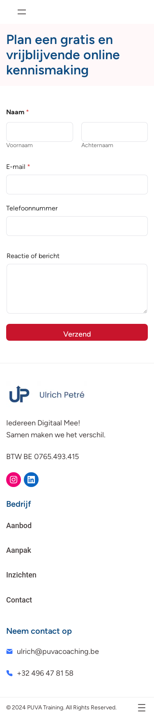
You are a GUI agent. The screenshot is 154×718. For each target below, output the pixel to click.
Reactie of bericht (33, 256)
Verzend (77, 334)
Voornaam (19, 145)
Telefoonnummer (31, 208)
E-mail (18, 167)
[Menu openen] (22, 12)
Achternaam (97, 145)
